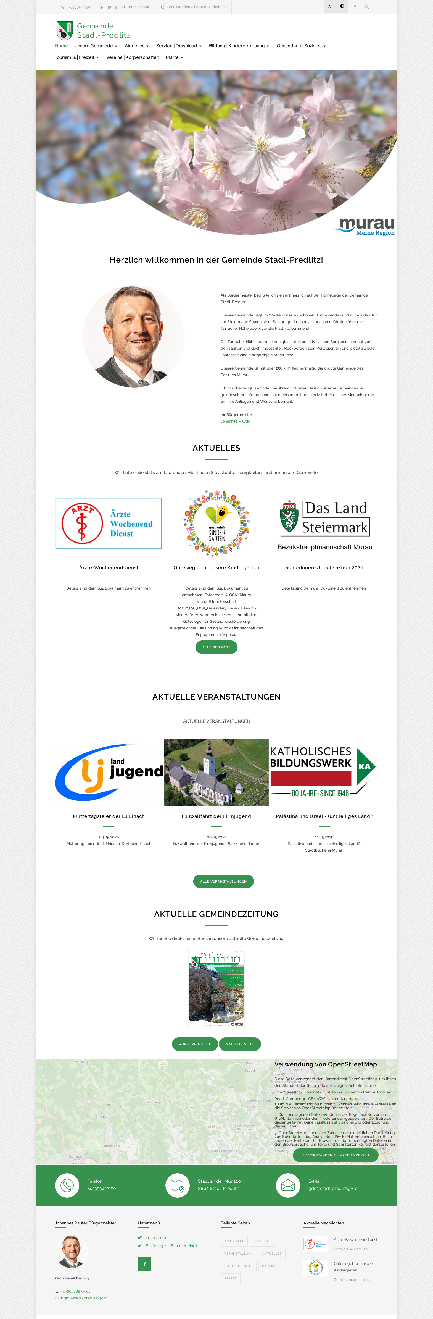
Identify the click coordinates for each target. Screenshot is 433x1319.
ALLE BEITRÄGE (216, 628)
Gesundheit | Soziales (163, 38)
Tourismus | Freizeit (216, 38)
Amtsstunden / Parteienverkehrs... (196, 7)
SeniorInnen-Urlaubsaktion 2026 (324, 548)
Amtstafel (234, 1222)
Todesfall (263, 1222)
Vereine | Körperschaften (272, 38)
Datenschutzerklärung (288, 1307)
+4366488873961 (75, 1272)
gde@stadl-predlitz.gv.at (128, 7)
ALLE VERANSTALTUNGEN (223, 862)
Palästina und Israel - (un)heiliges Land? (324, 797)
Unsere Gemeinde (179, 26)
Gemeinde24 (170, 1307)
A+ (330, 6)
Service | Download (262, 26)
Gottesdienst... (238, 1247)
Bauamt (269, 1247)
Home (144, 26)
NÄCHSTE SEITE (240, 1025)
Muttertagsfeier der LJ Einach (109, 797)
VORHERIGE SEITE (195, 1025)
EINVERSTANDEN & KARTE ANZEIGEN (335, 1136)
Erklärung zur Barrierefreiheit (171, 1226)
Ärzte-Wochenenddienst (109, 548)
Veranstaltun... (238, 1234)
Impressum (156, 1218)
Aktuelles (220, 26)
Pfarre (314, 38)
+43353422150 (78, 7)
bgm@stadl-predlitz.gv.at (84, 1278)
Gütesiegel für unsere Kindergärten (217, 548)
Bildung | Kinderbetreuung (322, 26)
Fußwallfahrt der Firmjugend (216, 797)
